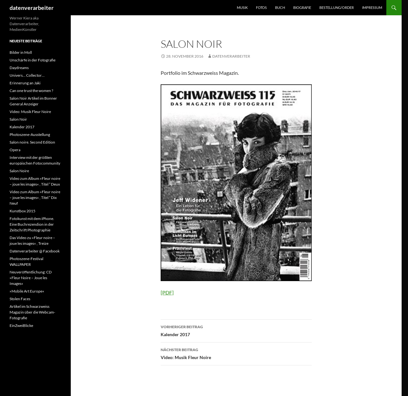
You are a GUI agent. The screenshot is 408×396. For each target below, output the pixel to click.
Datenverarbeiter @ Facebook (35, 251)
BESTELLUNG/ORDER (336, 7)
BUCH (280, 7)
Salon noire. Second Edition (32, 142)
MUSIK (242, 7)
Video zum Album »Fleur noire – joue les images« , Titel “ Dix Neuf (35, 197)
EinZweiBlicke (21, 325)
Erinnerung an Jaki (25, 83)
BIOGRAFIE (302, 7)
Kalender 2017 (236, 330)
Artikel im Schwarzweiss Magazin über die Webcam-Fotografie (32, 312)
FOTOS (261, 7)
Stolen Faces (20, 298)
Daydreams (19, 67)
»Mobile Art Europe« (27, 291)
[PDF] (167, 292)
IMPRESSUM (372, 7)
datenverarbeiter (32, 7)
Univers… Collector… (27, 75)
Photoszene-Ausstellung (30, 134)
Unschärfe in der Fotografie (32, 60)
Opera (15, 149)
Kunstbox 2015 (22, 211)
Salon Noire (19, 170)
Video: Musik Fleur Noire (236, 353)
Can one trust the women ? (31, 90)
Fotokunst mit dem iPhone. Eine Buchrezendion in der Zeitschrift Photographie (32, 224)
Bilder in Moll (21, 52)
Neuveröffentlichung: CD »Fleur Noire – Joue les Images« (31, 278)
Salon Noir (18, 119)
